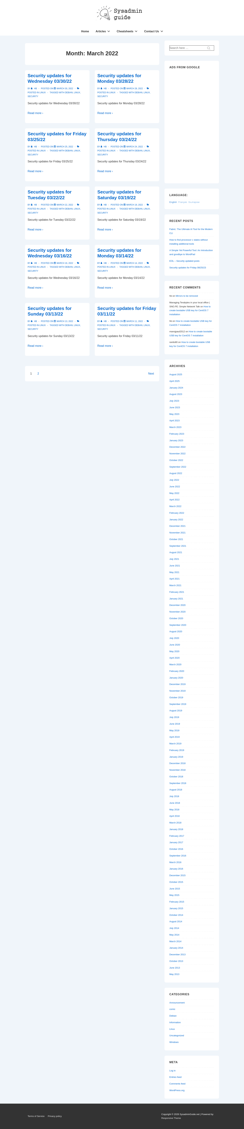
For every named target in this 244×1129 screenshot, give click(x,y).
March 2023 (175, 427)
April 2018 (174, 816)
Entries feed (175, 1077)
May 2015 (174, 895)
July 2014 (174, 928)
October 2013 (176, 961)
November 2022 (177, 453)
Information (175, 1022)
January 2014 (176, 948)
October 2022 (176, 460)
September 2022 (177, 466)
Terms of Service (36, 1116)
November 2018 (177, 770)
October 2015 (176, 882)
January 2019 (176, 757)
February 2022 (176, 513)
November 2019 (177, 691)
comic (172, 1009)
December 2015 (177, 875)
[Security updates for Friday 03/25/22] (65, 146)
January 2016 (176, 868)
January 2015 (176, 908)
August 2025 (175, 374)
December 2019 (177, 684)
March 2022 (175, 506)
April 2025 (174, 381)
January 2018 (176, 829)
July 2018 (174, 796)
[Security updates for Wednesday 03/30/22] (65, 88)
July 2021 (174, 559)
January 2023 (176, 440)
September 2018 (177, 783)
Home (85, 31)
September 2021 (177, 546)
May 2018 (174, 809)
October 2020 (176, 618)
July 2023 (174, 400)
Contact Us (154, 30)
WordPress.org (176, 1090)
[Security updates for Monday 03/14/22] (134, 263)
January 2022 (176, 519)
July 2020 (174, 638)
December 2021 (177, 526)
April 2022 (174, 499)
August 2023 (175, 394)
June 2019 (174, 724)
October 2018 (176, 776)
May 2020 (174, 651)
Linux (43, 92)
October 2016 (176, 849)
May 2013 (174, 974)
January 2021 (176, 598)
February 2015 (176, 901)
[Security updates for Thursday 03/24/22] (134, 146)
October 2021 (176, 539)
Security (33, 96)
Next (151, 373)
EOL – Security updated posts (184, 261)
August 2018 (175, 789)
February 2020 (176, 671)
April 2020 (174, 658)
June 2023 (174, 407)
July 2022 (174, 480)
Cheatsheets (128, 30)
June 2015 (174, 888)
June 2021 (174, 565)
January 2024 (176, 387)
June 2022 (174, 486)
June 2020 (174, 644)
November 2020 (177, 611)
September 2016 (177, 855)
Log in (172, 1070)
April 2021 (174, 578)
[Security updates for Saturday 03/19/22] (134, 205)
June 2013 (174, 967)
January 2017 (176, 842)
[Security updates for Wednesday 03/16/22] (65, 263)
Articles (104, 30)
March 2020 (175, 664)
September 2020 (177, 625)
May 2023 (174, 414)
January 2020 (176, 677)
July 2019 (174, 717)
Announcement (177, 1002)
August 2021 (175, 552)
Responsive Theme (171, 1118)
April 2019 (174, 737)
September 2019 (177, 704)
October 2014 (176, 915)
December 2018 (177, 763)
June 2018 (174, 803)
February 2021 (176, 592)
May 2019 (174, 730)
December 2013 (177, 954)
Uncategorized (176, 1035)
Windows (174, 1042)
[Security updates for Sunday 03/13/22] (65, 321)
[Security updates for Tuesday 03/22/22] (65, 205)
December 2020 (177, 605)
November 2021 (177, 532)
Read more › (35, 113)
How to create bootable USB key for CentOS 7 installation (190, 310)
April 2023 (174, 420)
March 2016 (175, 862)
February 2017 (176, 836)
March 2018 (175, 822)
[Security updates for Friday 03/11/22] (134, 321)
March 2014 (175, 941)
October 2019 (176, 697)
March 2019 (175, 743)
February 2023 (176, 433)
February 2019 (176, 750)
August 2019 (175, 710)
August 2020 (175, 631)
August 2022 (175, 473)
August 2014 (175, 921)
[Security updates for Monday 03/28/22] (134, 88)
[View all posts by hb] (34, 88)
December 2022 (177, 447)
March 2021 (175, 585)
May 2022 (174, 493)
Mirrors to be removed (187, 296)
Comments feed (177, 1083)
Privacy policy (55, 1116)
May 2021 (174, 572)
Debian (69, 92)
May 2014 (174, 934)
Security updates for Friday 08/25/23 (187, 267)
